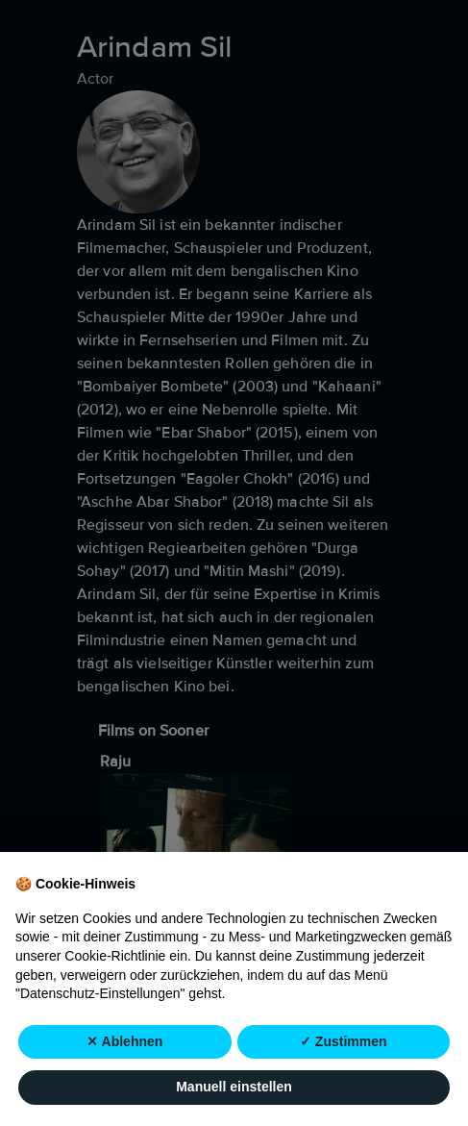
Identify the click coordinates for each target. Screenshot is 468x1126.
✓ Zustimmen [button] (343, 1041)
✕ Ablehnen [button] (124, 1041)
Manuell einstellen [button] (234, 1087)
